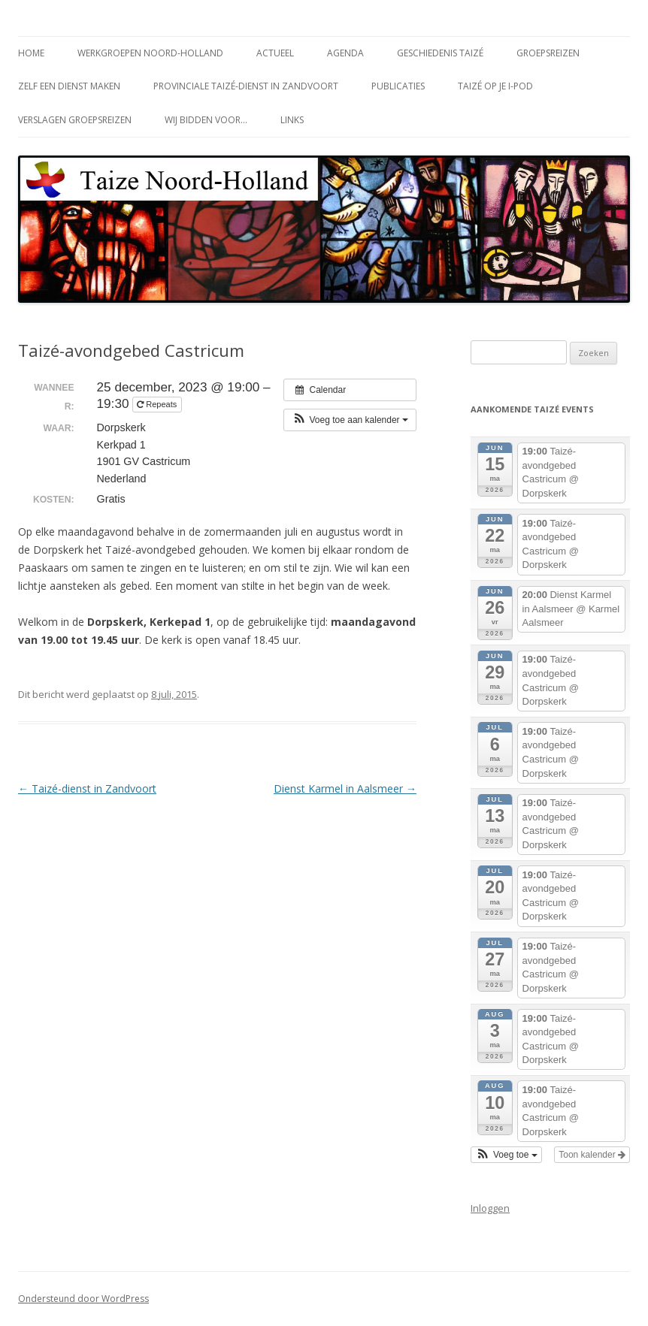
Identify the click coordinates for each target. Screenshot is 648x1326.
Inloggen (490, 1208)
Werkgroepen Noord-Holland (150, 53)
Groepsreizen (548, 53)
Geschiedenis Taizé (440, 53)
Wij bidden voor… (206, 119)
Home (31, 53)
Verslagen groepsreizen (75, 119)
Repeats (158, 404)
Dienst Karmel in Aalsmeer (345, 788)
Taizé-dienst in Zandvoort (87, 788)
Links (292, 119)
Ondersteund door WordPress (83, 1298)
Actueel (275, 53)
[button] (350, 419)
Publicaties (398, 86)
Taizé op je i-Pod (495, 86)
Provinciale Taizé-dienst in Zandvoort (245, 86)
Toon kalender (592, 1154)
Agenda (345, 53)
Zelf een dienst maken (69, 86)
